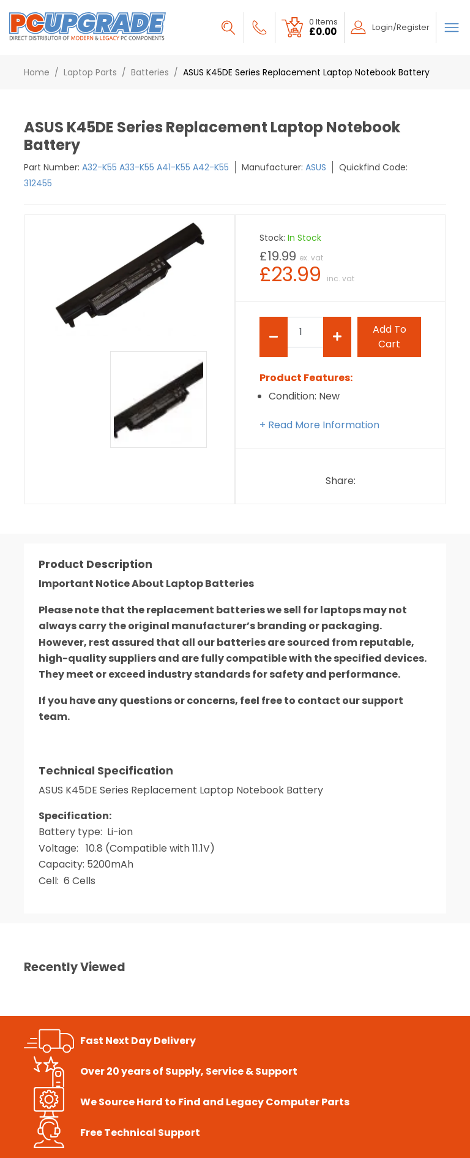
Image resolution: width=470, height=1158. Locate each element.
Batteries (150, 72)
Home (37, 72)
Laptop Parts (90, 72)
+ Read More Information (319, 425)
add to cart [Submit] (389, 336)
